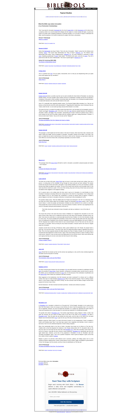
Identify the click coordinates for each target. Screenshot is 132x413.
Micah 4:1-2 (42, 160)
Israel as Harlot (72, 124)
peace (45, 52)
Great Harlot (47, 124)
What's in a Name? (43, 39)
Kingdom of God (79, 172)
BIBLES (57, 8)
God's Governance (48, 172)
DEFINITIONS (64, 8)
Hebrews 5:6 (78, 57)
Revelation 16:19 (43, 316)
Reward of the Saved (44, 173)
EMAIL (89, 8)
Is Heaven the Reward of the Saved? (47, 168)
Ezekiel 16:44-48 (43, 130)
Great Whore (50, 350)
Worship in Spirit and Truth (60, 261)
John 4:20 (41, 249)
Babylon (46, 350)
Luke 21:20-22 (42, 178)
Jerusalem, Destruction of (53, 244)
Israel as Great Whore (65, 124)
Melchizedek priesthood (71, 65)
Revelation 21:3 (76, 331)
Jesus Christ (54, 163)
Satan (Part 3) (42, 79)
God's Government (54, 172)
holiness (56, 336)
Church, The (47, 43)
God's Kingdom (61, 172)
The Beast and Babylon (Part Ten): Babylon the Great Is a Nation (54, 120)
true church (79, 201)
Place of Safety (60, 244)
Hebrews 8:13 (61, 278)
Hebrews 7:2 (79, 52)
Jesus (40, 252)
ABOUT (94, 8)
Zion (54, 43)
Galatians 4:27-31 (43, 266)
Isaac (62, 272)
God (51, 73)
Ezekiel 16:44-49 (43, 93)
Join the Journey (66, 402)
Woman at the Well (52, 261)
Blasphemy (46, 83)
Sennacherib (64, 83)
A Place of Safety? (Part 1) (45, 240)
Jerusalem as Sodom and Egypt (84, 124)
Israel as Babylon (58, 124)
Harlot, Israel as (52, 124)
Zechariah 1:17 (81, 30)
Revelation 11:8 (53, 111)
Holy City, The (55, 350)
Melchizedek (47, 51)
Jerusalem (51, 43)
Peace (77, 65)
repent (85, 56)
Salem (79, 65)
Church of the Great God (61, 411)
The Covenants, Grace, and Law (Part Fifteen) (50, 257)
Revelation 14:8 (55, 313)
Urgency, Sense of (67, 244)
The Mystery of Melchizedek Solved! (47, 62)
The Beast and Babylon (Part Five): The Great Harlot (51, 346)
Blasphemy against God (53, 83)
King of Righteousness (58, 65)
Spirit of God (43, 274)
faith (40, 271)
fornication (83, 314)
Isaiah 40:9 (70, 30)
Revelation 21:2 (69, 329)
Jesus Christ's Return (71, 172)
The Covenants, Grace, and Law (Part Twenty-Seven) (51, 289)
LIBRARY (84, 8)
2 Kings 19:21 (42, 71)
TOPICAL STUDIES (74, 8)
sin (66, 269)
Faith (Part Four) (43, 142)
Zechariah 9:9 (57, 30)
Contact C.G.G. (68, 411)
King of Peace (51, 65)
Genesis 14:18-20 (43, 48)
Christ (56, 56)
